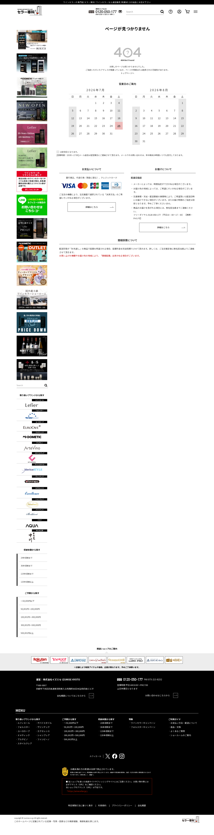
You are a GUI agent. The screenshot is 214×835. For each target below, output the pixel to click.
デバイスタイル (44, 722)
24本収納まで (26, 557)
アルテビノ (23, 739)
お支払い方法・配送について (183, 722)
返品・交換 (175, 727)
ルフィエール (24, 722)
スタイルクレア (25, 743)
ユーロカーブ (24, 731)
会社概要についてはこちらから (71, 695)
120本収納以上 (27, 581)
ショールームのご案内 (180, 735)
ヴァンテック (43, 727)
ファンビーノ (43, 739)
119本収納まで (27, 573)
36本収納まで (26, 565)
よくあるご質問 (177, 731)
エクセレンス (43, 731)
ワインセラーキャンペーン (143, 722)
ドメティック (24, 735)
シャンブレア (43, 735)
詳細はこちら (92, 207)
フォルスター (24, 727)
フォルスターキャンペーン (143, 727)
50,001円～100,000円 (30, 609)
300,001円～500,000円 (31, 625)
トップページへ (127, 73)
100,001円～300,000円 (31, 617)
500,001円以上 (27, 633)
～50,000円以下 (27, 601)
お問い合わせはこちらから (157, 695)
